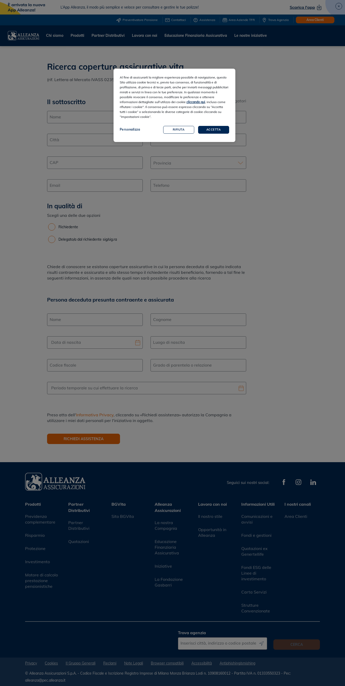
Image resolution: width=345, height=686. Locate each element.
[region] (174, 105)
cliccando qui (195, 102)
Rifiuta (179, 129)
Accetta (213, 129)
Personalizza (130, 129)
